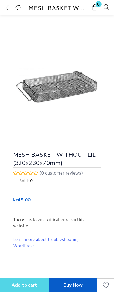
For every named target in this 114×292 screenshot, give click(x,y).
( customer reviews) (61, 173)
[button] (94, 8)
